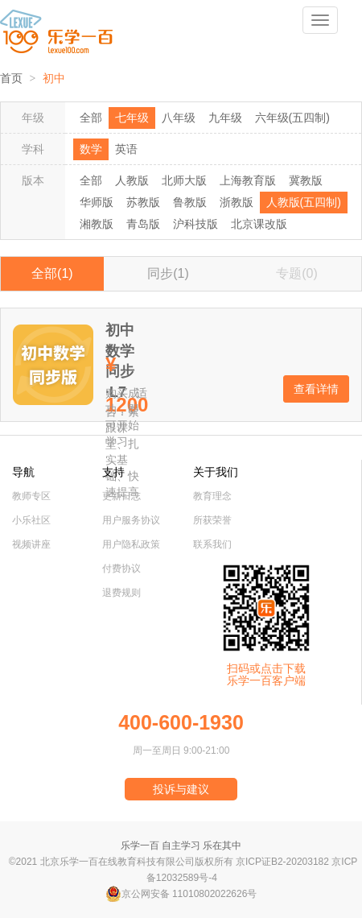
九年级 (225, 117)
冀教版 (306, 180)
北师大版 (184, 180)
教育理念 (212, 496)
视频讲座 (31, 544)
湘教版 (96, 223)
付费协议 (121, 568)
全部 (91, 117)
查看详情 (316, 388)
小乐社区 (31, 520)
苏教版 (143, 202)
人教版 (132, 180)
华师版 (96, 202)
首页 (11, 78)
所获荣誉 (212, 520)
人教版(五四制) (303, 202)
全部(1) (52, 273)
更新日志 (121, 496)
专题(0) (297, 273)
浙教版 (236, 202)
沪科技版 (195, 223)
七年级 (132, 117)
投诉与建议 (181, 789)
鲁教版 (190, 202)
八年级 (178, 117)
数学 (91, 149)
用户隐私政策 (131, 544)
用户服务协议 (131, 520)
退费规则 (121, 592)
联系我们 (212, 544)
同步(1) (168, 273)
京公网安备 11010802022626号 (181, 894)
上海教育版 (248, 180)
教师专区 (31, 496)
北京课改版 (259, 223)
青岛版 (143, 223)
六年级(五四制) (292, 117)
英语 (126, 149)
